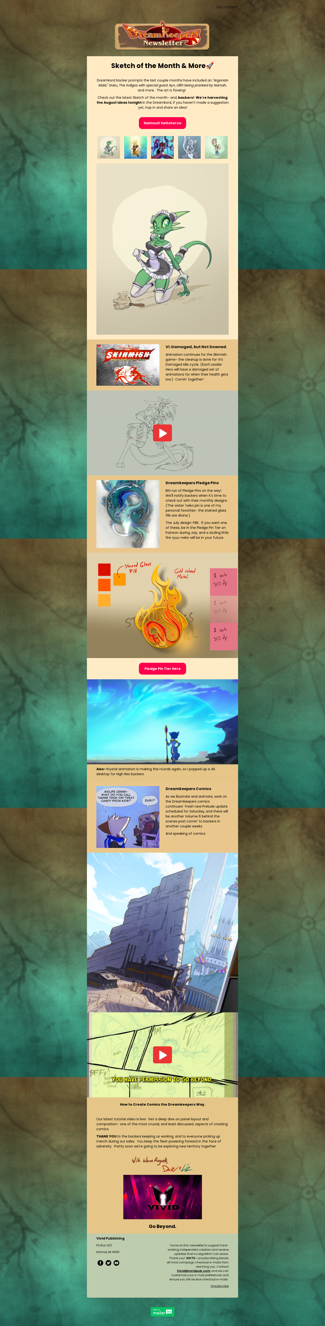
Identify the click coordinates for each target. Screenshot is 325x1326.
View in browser (227, 7)
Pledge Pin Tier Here (163, 668)
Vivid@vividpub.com (193, 1271)
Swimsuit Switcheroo (162, 123)
